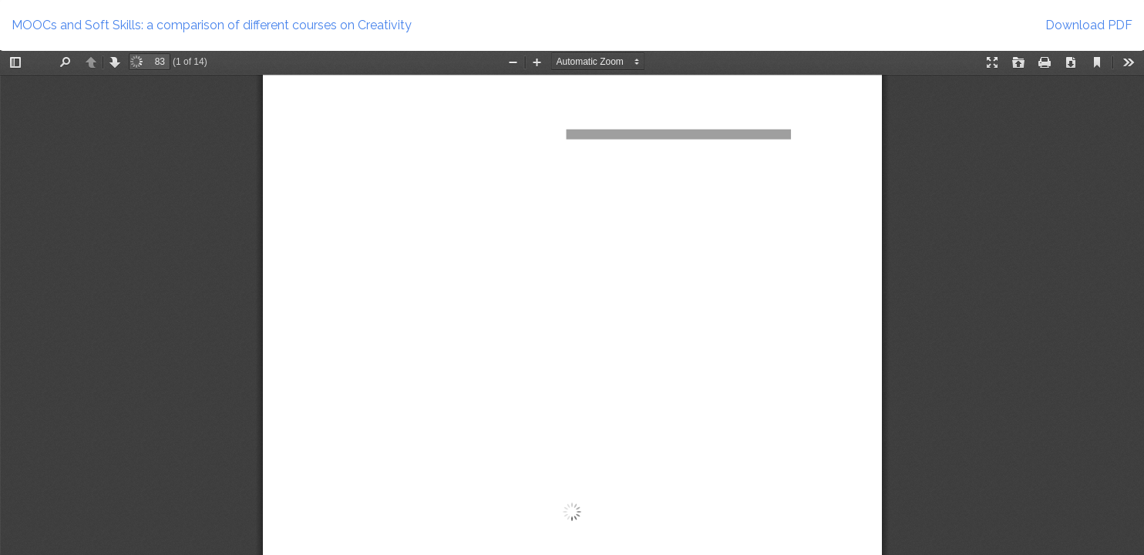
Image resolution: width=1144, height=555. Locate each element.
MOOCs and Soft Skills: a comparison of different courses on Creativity (212, 25)
